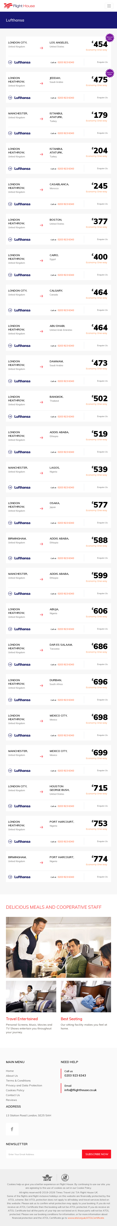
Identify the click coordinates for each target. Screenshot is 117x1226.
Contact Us (13, 1095)
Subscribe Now (96, 1154)
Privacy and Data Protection (24, 1085)
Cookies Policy (15, 1090)
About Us (12, 1075)
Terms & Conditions (18, 1080)
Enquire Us (102, 62)
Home (10, 1071)
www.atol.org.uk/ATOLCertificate (86, 1217)
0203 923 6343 (66, 62)
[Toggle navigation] (109, 6)
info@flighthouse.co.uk (80, 1090)
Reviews (11, 1100)
